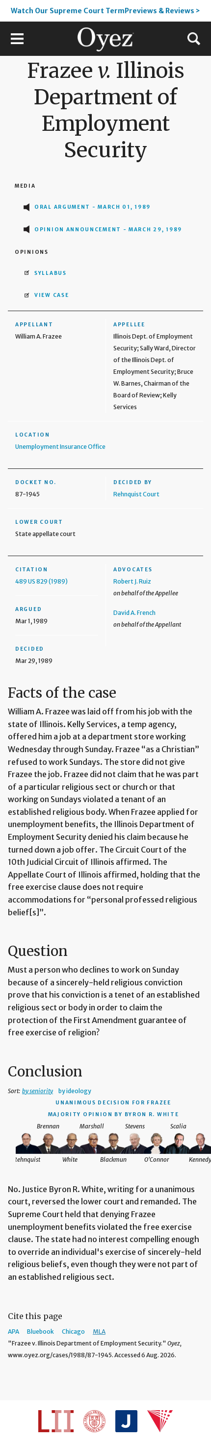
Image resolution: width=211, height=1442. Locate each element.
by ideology (74, 1091)
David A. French (134, 612)
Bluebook (40, 1331)
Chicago (73, 1331)
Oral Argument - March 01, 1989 (92, 207)
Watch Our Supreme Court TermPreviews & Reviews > (105, 10)
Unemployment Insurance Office (60, 446)
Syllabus (50, 273)
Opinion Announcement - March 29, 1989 (108, 229)
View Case (51, 295)
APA (13, 1331)
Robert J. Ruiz (132, 581)
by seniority (37, 1091)
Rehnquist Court (136, 494)
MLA (99, 1331)
